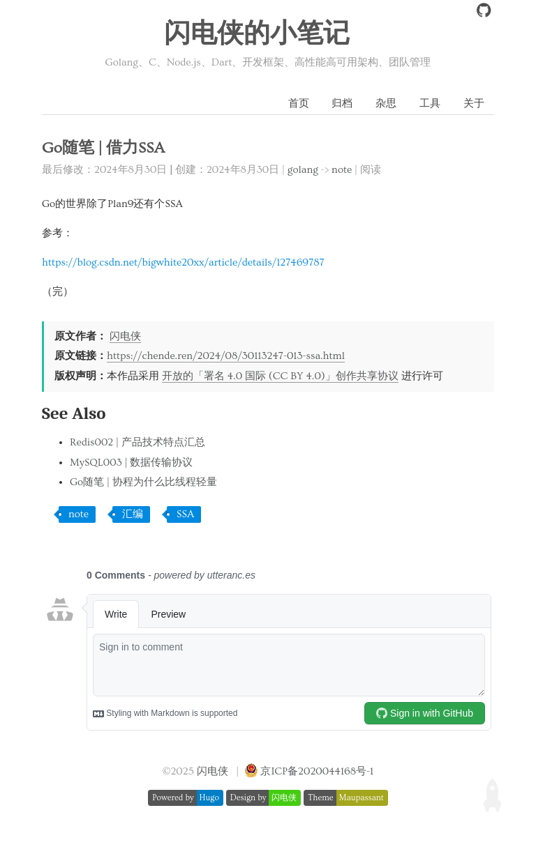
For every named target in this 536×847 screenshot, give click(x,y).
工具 (429, 103)
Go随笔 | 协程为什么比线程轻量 (143, 482)
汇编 (132, 514)
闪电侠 (125, 336)
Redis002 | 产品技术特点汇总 (137, 442)
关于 (473, 103)
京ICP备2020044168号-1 (316, 771)
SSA (185, 514)
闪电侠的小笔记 (257, 34)
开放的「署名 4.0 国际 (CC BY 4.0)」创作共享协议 (280, 376)
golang (303, 170)
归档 (342, 103)
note (342, 170)
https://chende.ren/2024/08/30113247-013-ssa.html (226, 356)
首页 (298, 103)
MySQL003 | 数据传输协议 (131, 462)
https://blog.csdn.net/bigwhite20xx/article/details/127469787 (183, 262)
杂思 (385, 103)
